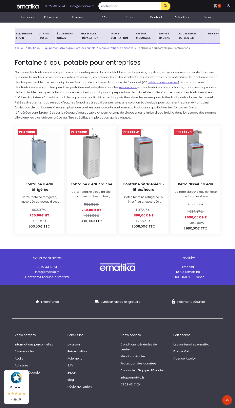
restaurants (128, 87)
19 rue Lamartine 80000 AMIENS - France (188, 272)
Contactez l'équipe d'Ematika (47, 277)
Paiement (79, 17)
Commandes (24, 351)
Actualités (181, 17)
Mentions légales (133, 356)
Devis (207, 17)
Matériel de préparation (90, 36)
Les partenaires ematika (191, 344)
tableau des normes (163, 82)
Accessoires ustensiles (188, 36)
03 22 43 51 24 (55, 6)
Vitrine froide (44, 36)
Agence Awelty (184, 358)
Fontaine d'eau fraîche (91, 184)
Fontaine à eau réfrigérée (39, 187)
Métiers (213, 33)
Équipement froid (24, 36)
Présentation (53, 17)
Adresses (21, 365)
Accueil (19, 48)
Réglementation (80, 386)
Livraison (27, 17)
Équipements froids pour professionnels (69, 48)
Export (130, 17)
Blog (71, 380)
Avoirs (19, 358)
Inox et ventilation (119, 36)
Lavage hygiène (164, 36)
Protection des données (138, 363)
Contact (156, 17)
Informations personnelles (34, 344)
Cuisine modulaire (143, 36)
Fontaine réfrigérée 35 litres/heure (143, 187)
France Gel (181, 351)
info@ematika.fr (82, 6)
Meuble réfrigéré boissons (116, 48)
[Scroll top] (227, 400)
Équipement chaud (65, 36)
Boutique (34, 48)
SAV (105, 17)
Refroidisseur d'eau (195, 184)
